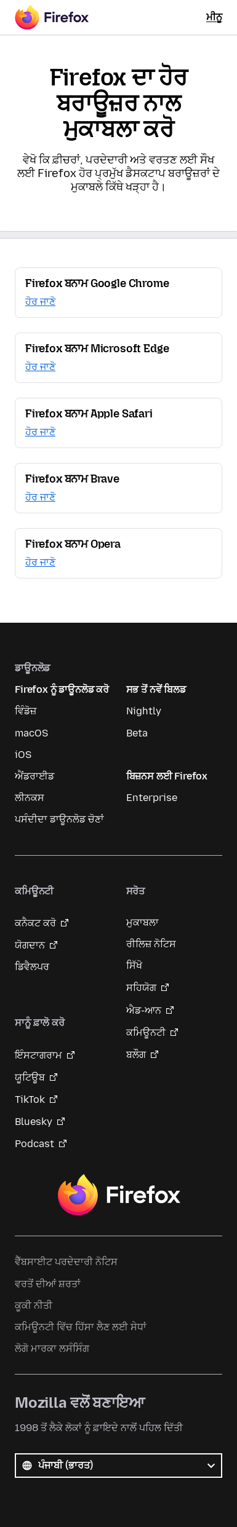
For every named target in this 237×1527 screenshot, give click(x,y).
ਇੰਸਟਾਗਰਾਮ (38, 1055)
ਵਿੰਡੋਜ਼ (25, 711)
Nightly (143, 711)
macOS (31, 733)
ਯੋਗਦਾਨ (30, 945)
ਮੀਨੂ (214, 17)
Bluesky (33, 1121)
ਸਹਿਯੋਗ (141, 987)
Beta (137, 733)
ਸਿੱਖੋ (134, 965)
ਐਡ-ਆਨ (143, 1010)
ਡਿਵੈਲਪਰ (32, 967)
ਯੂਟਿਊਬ (30, 1077)
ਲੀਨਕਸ (29, 797)
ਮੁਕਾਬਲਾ (142, 922)
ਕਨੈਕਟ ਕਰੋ (35, 923)
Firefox (118, 1195)
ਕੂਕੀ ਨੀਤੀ (33, 1305)
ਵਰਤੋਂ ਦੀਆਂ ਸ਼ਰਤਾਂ (48, 1284)
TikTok (30, 1099)
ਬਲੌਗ (136, 1054)
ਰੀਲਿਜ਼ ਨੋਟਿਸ (151, 944)
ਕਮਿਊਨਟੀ (146, 1032)
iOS (23, 754)
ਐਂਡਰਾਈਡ (34, 776)
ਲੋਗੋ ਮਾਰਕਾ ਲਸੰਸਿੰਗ (52, 1348)
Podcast (34, 1144)
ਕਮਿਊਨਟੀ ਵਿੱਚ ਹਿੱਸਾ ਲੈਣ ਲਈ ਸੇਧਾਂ (81, 1327)
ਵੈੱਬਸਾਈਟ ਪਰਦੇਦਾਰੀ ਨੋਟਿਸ (66, 1262)
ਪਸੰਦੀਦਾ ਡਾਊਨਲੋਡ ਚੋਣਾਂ (59, 819)
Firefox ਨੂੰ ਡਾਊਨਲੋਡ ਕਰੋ (62, 689)
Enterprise (151, 797)
